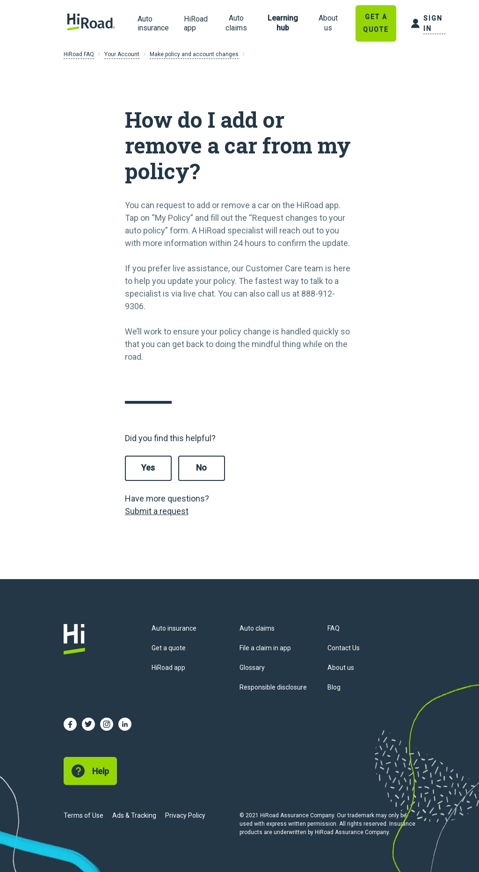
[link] (236, 23)
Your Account (121, 54)
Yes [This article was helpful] (148, 467)
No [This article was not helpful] (201, 467)
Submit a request (157, 511)
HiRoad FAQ (79, 54)
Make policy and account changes (194, 54)
